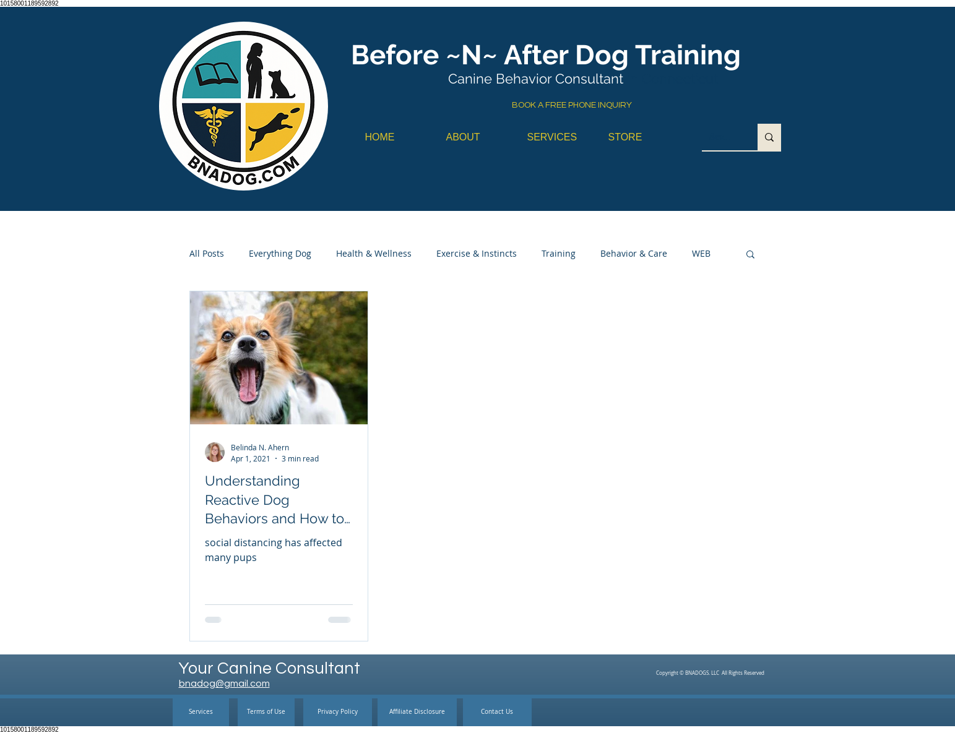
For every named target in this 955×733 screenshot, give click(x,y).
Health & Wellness (374, 253)
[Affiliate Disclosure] (417, 712)
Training (559, 253)
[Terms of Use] (266, 712)
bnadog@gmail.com (224, 683)
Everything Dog (280, 253)
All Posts (206, 253)
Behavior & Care (633, 253)
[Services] (201, 712)
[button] (750, 255)
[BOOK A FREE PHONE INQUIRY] (572, 105)
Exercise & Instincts (476, 253)
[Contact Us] (497, 712)
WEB (701, 253)
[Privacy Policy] (337, 712)
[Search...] (720, 137)
